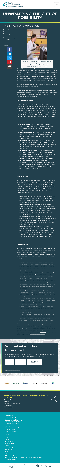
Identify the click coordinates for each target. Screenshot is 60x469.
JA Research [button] (9, 441)
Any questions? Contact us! (12, 370)
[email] (9, 67)
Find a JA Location (10, 459)
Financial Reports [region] (10, 431)
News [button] (7, 445)
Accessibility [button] (8, 467)
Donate (9, 362)
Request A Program (34, 362)
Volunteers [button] (9, 415)
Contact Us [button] (8, 405)
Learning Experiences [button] (13, 448)
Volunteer (20, 362)
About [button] (7, 434)
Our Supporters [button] (10, 429)
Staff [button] (6, 438)
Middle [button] (7, 451)
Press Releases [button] (9, 443)
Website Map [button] (16, 467)
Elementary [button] (8, 449)
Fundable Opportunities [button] (12, 428)
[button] (38, 466)
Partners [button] (8, 426)
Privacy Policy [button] (22, 464)
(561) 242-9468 (8, 407)
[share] (9, 50)
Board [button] (7, 439)
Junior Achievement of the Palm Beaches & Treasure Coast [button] (23, 457)
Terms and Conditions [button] (11, 464)
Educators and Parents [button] (13, 420)
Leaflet (42, 375)
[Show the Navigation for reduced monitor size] (56, 4)
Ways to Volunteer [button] (11, 417)
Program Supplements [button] (12, 421)
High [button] (6, 453)
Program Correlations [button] (12, 423)
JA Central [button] (24, 467)
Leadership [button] (8, 436)
